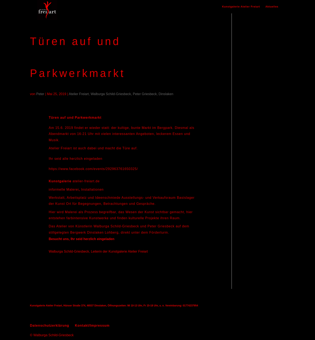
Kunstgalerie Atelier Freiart (241, 6)
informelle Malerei (64, 189)
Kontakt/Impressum (92, 325)
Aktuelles (271, 6)
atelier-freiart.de (86, 181)
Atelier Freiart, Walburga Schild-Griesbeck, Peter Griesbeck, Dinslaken (121, 94)
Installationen (92, 189)
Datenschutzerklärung (49, 325)
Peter (40, 94)
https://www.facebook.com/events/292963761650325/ (93, 169)
